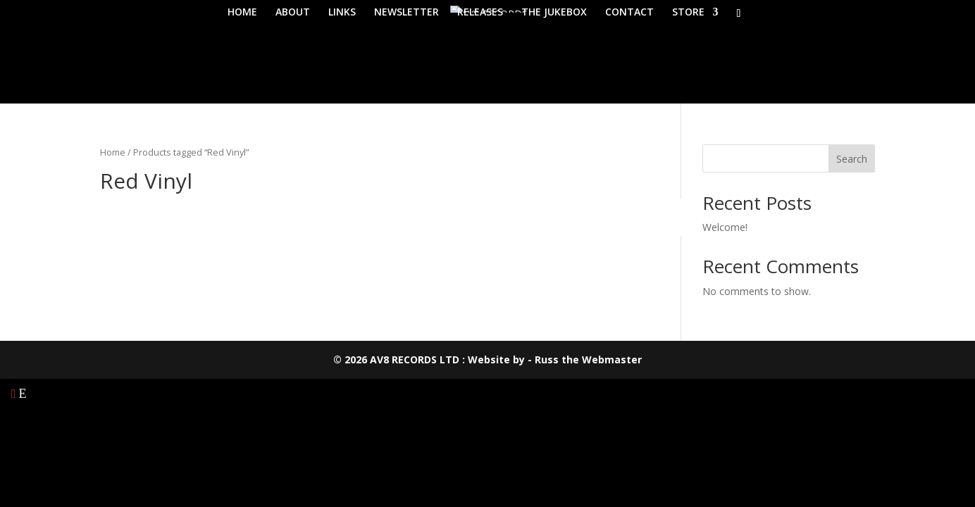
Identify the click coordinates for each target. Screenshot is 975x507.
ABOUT (292, 12)
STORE (688, 12)
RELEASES (480, 12)
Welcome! (724, 227)
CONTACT (629, 12)
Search (851, 158)
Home (112, 152)
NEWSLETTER (406, 12)
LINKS (342, 12)
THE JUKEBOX (554, 12)
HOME (242, 12)
